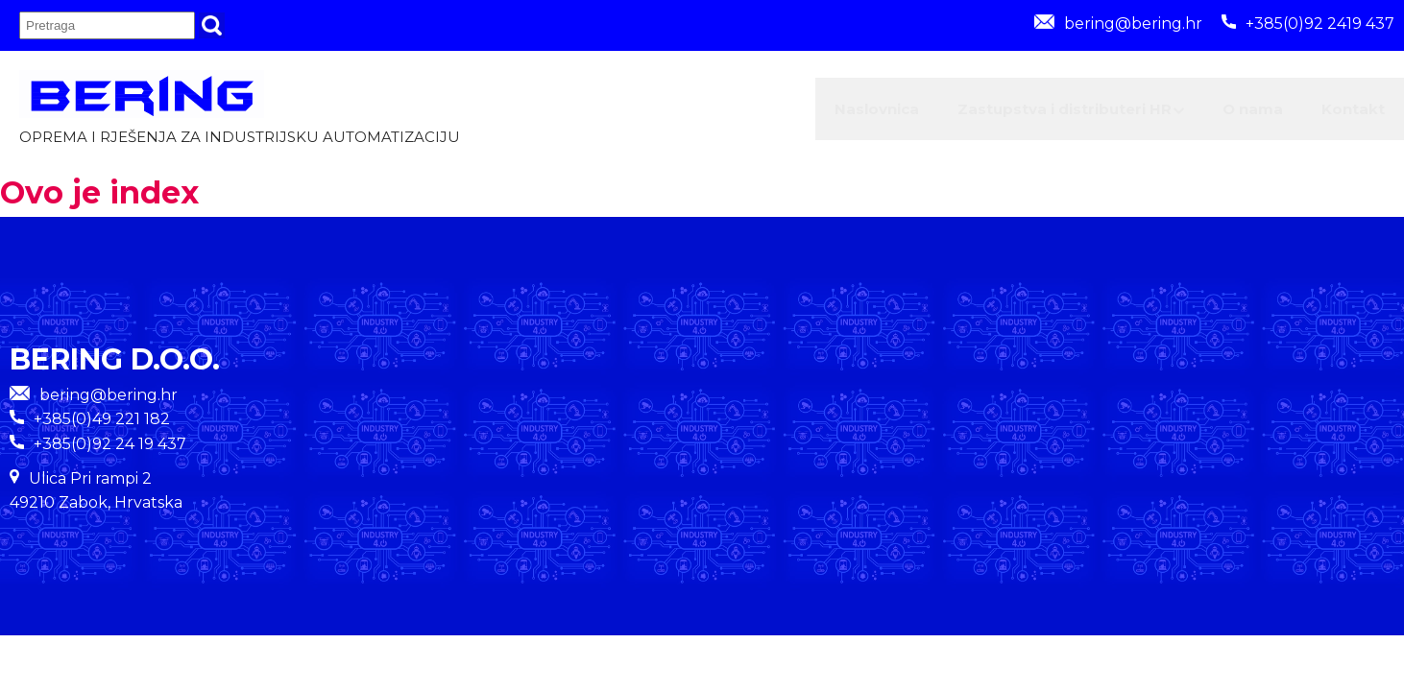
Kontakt (1340, 113)
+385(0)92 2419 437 (1308, 23)
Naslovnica (767, 113)
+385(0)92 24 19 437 (110, 451)
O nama (1213, 113)
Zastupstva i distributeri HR (996, 113)
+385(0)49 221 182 (102, 427)
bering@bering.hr (1118, 23)
